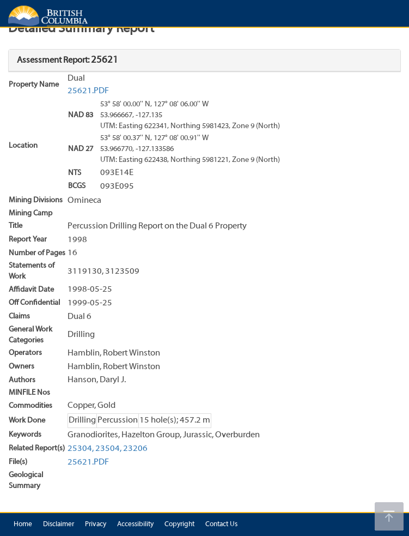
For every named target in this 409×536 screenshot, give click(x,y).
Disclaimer (58, 524)
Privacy (95, 524)
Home (23, 524)
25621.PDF (88, 91)
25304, (81, 448)
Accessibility (135, 524)
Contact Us (221, 524)
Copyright (179, 524)
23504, (108, 448)
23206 (135, 448)
